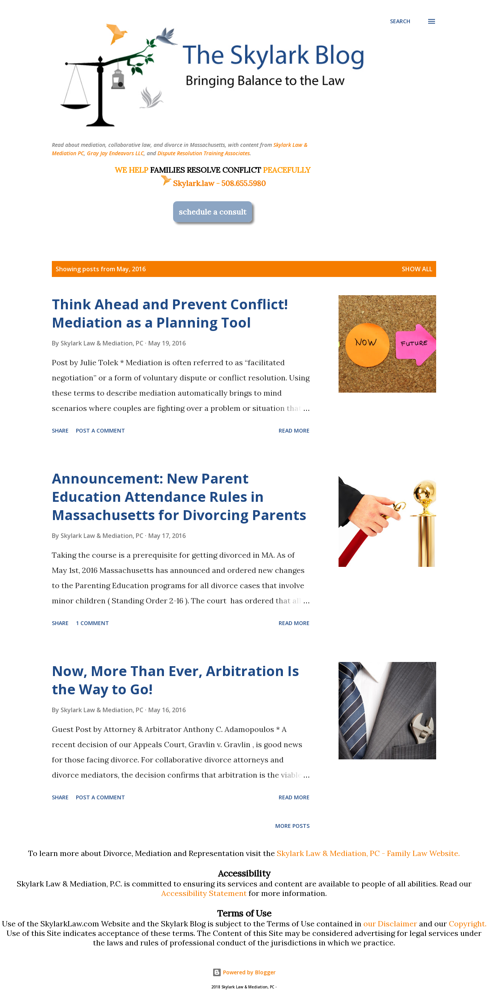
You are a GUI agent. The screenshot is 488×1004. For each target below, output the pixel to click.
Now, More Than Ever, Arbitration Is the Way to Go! (175, 680)
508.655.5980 (244, 183)
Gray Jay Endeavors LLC (115, 153)
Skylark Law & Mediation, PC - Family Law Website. (368, 853)
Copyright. (467, 923)
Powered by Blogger (244, 972)
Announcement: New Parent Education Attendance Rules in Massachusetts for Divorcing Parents (179, 496)
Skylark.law (187, 183)
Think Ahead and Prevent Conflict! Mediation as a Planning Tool (170, 313)
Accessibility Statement (204, 893)
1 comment (92, 623)
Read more (294, 430)
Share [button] (60, 430)
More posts (292, 825)
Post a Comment (100, 430)
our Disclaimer (390, 923)
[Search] (400, 21)
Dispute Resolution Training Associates (203, 153)
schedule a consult (212, 211)
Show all (417, 269)
